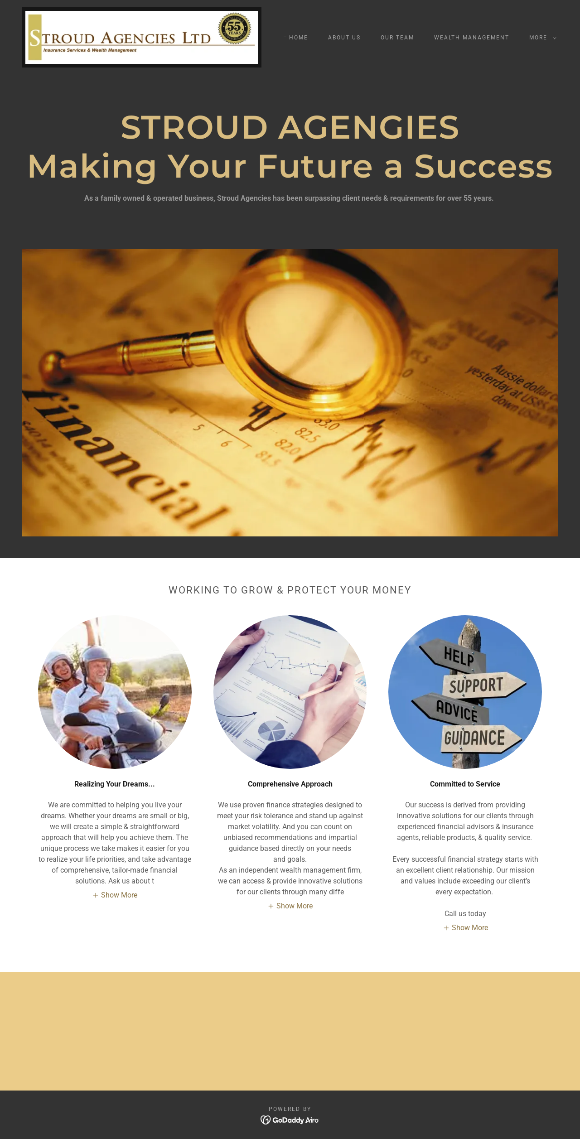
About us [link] (344, 37)
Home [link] (298, 37)
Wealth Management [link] (471, 37)
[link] (141, 37)
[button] (541, 37)
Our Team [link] (397, 37)
